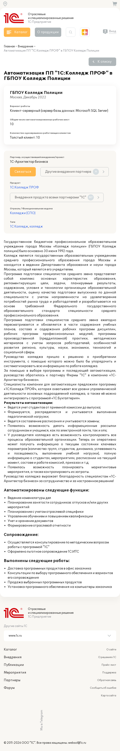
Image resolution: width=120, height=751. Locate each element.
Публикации (14, 665)
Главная (9, 46)
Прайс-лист (108, 664)
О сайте (111, 649)
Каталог (10, 650)
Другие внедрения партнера (72, 172)
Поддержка (109, 672)
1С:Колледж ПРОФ (24, 187)
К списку (105, 62)
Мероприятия (15, 673)
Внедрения (25, 46)
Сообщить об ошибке (103, 687)
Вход (112, 31)
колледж (36, 226)
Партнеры (12, 680)
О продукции (48, 32)
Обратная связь (106, 680)
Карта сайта (108, 695)
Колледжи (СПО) (22, 213)
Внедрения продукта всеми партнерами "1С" (54, 197)
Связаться (23, 172)
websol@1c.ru (77, 742)
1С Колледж (19, 226)
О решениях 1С (107, 657)
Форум (9, 688)
